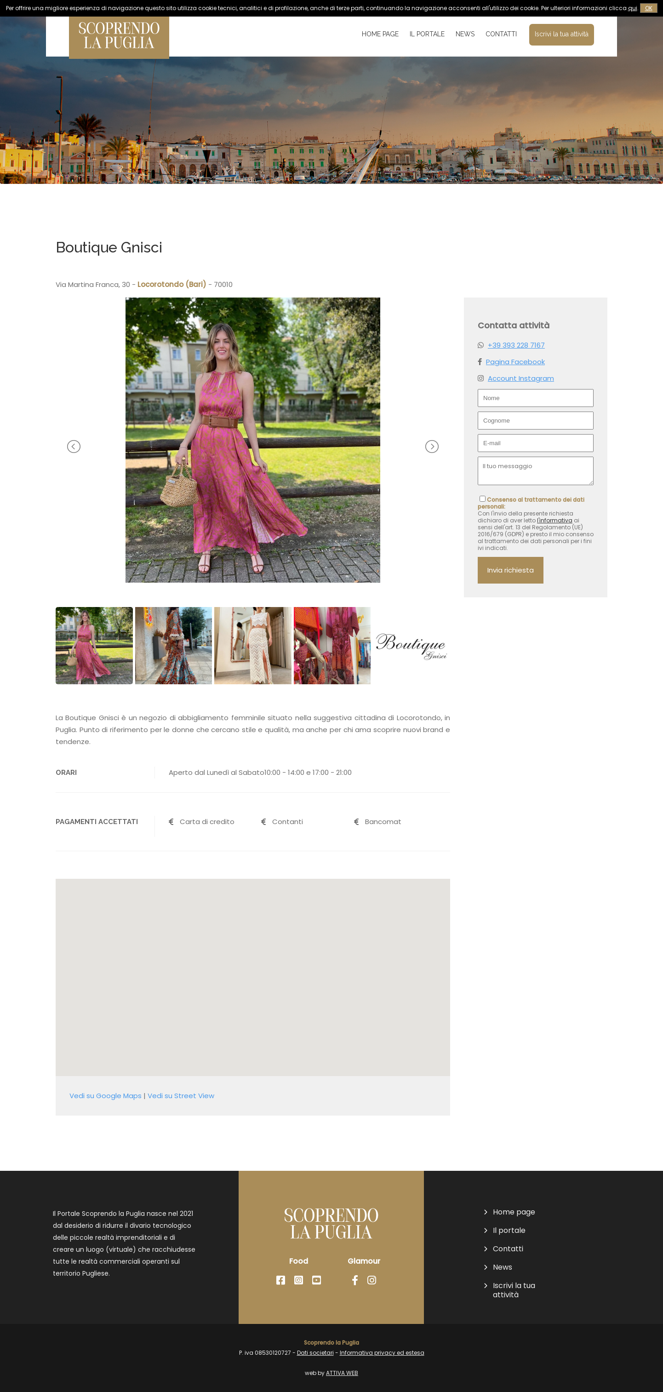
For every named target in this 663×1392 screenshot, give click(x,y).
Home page (380, 34)
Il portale (427, 34)
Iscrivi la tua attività (562, 34)
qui (632, 8)
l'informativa (554, 520)
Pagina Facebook (515, 362)
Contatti (501, 34)
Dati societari (315, 1353)
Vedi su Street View (181, 1095)
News (465, 34)
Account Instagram (521, 378)
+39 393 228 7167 (516, 345)
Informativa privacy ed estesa (382, 1353)
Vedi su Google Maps (105, 1095)
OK (648, 8)
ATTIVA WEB (342, 1373)
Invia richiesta (510, 570)
